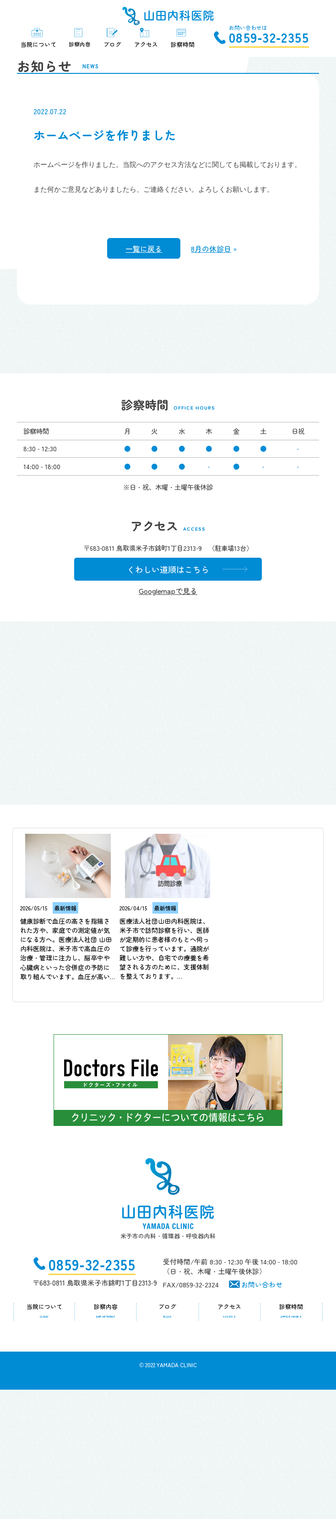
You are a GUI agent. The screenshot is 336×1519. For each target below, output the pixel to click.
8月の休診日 (211, 364)
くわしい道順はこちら (161, 698)
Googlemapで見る (161, 720)
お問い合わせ (261, 1413)
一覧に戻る (143, 364)
